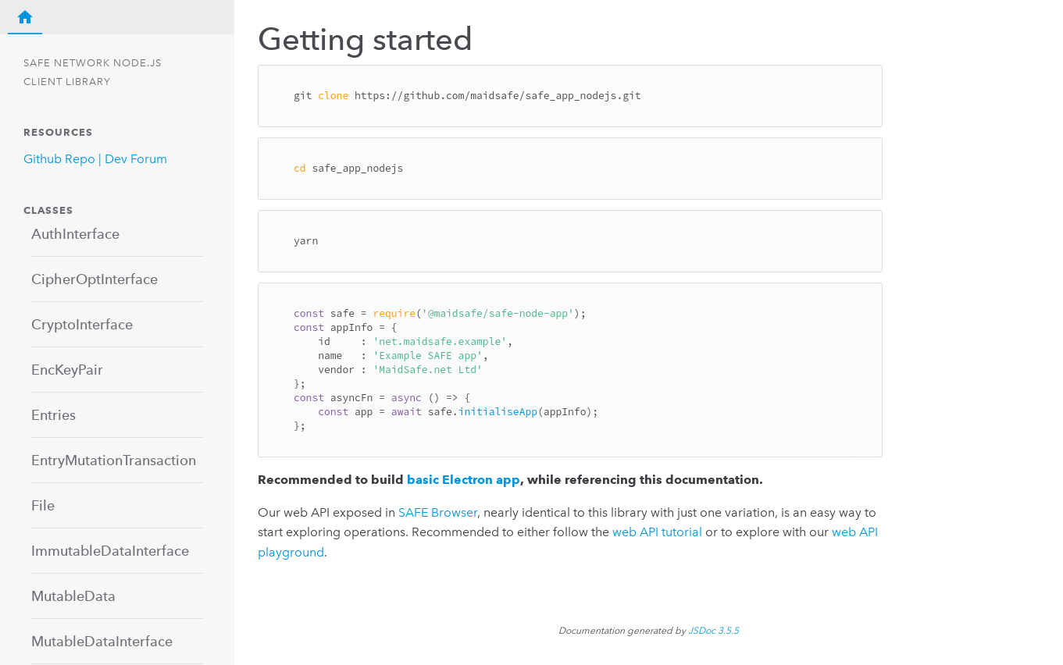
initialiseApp (497, 411)
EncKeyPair (67, 369)
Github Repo (59, 158)
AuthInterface (75, 233)
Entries (53, 414)
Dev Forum (136, 158)
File (43, 505)
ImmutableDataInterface (110, 550)
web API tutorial (657, 532)
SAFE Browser (437, 512)
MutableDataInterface (102, 641)
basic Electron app (463, 479)
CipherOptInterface (94, 279)
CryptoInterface (82, 324)
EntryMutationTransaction (113, 460)
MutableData (73, 596)
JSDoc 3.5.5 (713, 630)
